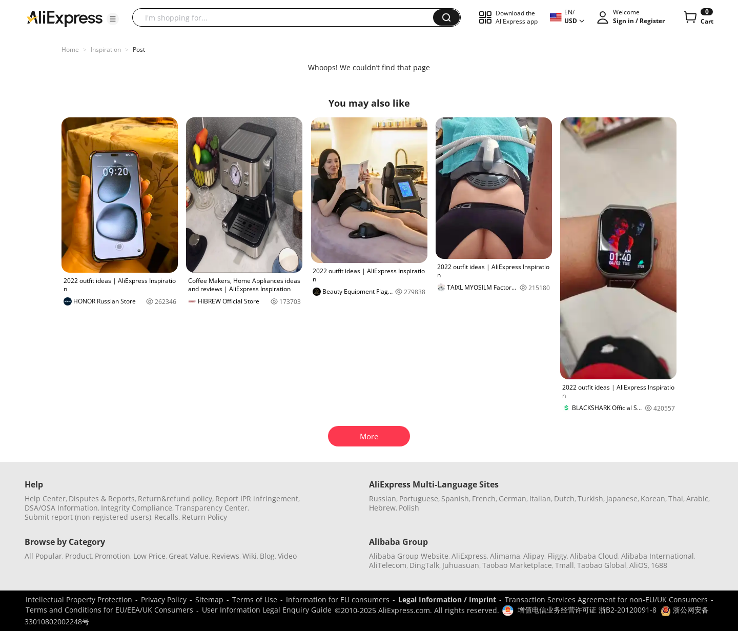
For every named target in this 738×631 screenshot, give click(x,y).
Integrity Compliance (136, 508)
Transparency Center (211, 508)
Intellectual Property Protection (79, 599)
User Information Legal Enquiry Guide (267, 610)
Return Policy (204, 517)
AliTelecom (387, 565)
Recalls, (167, 517)
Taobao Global (601, 565)
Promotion (112, 556)
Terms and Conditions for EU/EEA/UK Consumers (109, 610)
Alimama (505, 556)
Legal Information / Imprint (447, 599)
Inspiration (106, 49)
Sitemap (209, 599)
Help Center (45, 498)
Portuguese (418, 498)
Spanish (455, 498)
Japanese (622, 498)
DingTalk (424, 565)
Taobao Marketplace (517, 565)
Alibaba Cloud (594, 556)
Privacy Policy (164, 599)
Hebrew (382, 508)
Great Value (189, 556)
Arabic (697, 498)
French (484, 498)
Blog (267, 556)
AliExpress (469, 556)
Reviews (225, 556)
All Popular (43, 556)
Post (139, 49)
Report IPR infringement (256, 498)
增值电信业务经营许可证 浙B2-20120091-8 (587, 610)
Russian (382, 498)
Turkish (590, 498)
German (512, 498)
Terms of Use (254, 599)
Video (287, 556)
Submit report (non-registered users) (88, 517)
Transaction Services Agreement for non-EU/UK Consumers (606, 599)
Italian (540, 498)
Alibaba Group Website (408, 556)
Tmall (564, 565)
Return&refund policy (175, 498)
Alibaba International (657, 556)
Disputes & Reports (102, 498)
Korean (653, 498)
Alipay (533, 556)
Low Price (149, 556)
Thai (675, 498)
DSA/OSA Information (61, 508)
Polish (409, 508)
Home (70, 49)
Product (78, 556)
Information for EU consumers (337, 599)
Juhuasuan (460, 565)
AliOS (638, 565)
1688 (659, 565)
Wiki (249, 556)
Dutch (564, 498)
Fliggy (557, 556)
